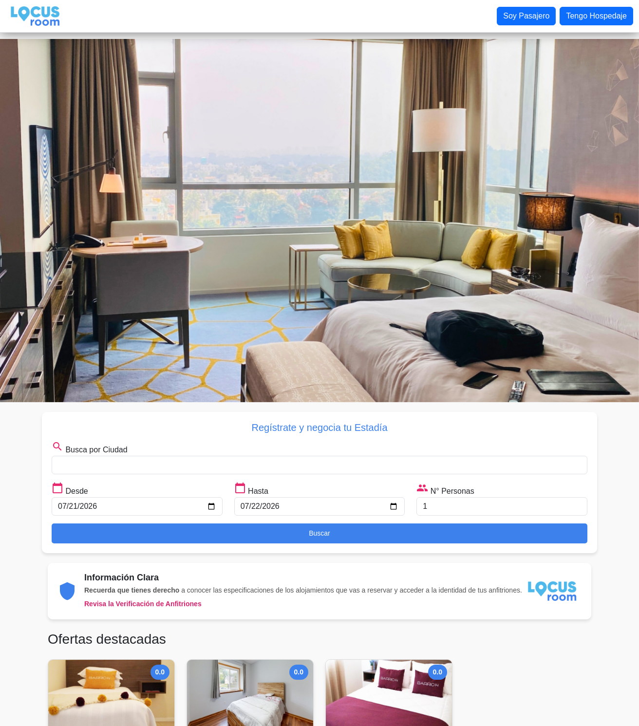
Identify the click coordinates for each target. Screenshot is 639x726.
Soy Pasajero (526, 16)
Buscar (319, 533)
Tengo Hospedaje (596, 16)
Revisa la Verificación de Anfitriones (143, 604)
